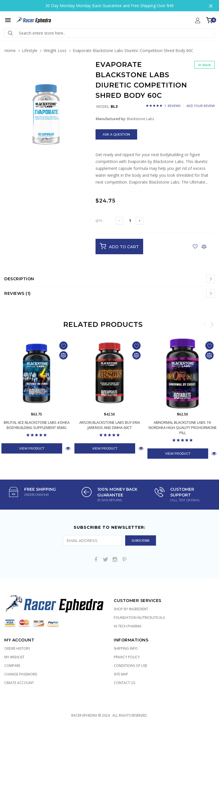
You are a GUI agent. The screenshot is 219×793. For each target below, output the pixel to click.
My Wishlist (14, 657)
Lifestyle (29, 50)
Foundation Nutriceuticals (139, 617)
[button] (81, 74)
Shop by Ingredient (131, 609)
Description (19, 278)
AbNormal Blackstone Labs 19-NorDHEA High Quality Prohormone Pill (182, 427)
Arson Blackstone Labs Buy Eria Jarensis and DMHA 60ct (109, 425)
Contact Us (124, 682)
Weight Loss (55, 50)
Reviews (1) (17, 293)
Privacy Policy (127, 657)
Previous (205, 324)
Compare (12, 665)
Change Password (20, 674)
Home (10, 50)
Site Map (121, 674)
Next (212, 324)
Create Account (19, 682)
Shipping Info (126, 648)
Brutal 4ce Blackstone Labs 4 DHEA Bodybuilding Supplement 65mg (37, 425)
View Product (31, 448)
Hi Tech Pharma (127, 626)
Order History (17, 648)
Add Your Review (200, 106)
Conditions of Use (130, 665)
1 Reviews (172, 106)
